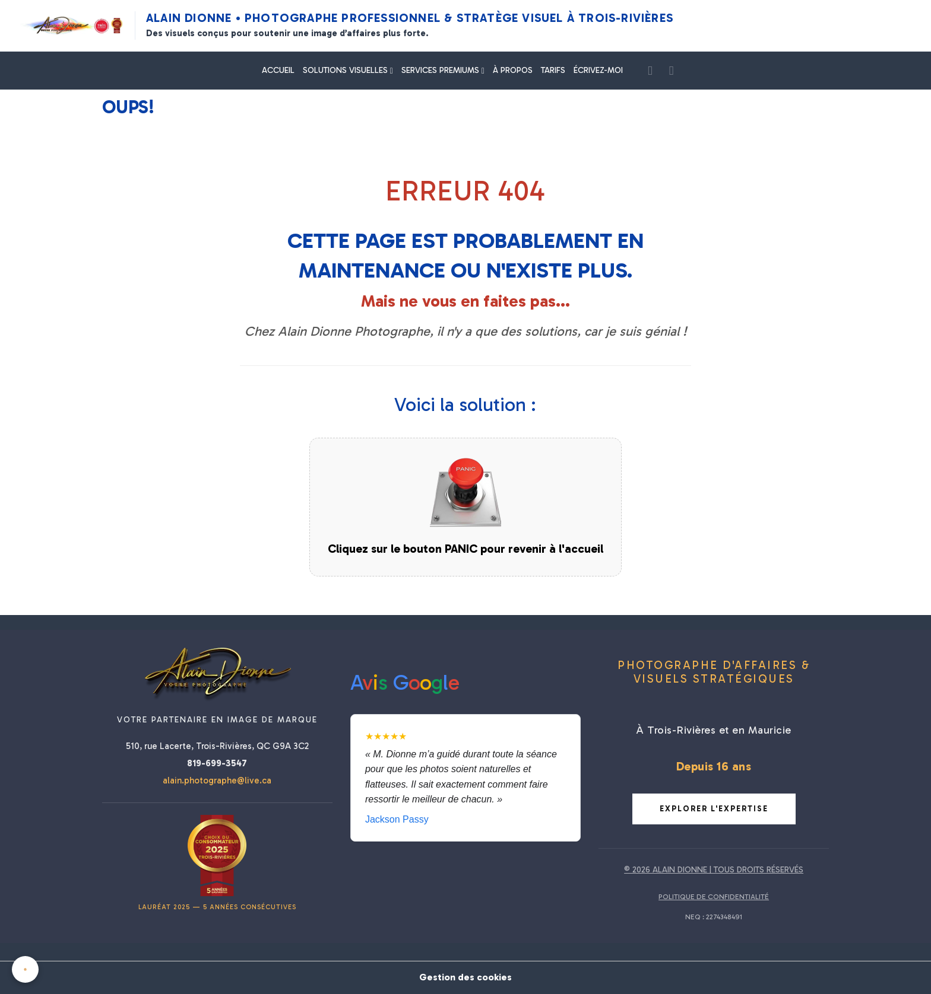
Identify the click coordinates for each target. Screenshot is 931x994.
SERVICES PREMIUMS (441, 70)
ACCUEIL (278, 70)
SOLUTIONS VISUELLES (346, 70)
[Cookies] (25, 969)
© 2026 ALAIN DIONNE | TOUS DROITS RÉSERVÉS (713, 870)
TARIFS (553, 70)
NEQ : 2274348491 (713, 917)
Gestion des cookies (465, 977)
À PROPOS (513, 70)
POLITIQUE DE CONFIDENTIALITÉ (713, 897)
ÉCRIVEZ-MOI (598, 70)
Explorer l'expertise (714, 808)
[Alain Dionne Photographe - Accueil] (72, 25)
